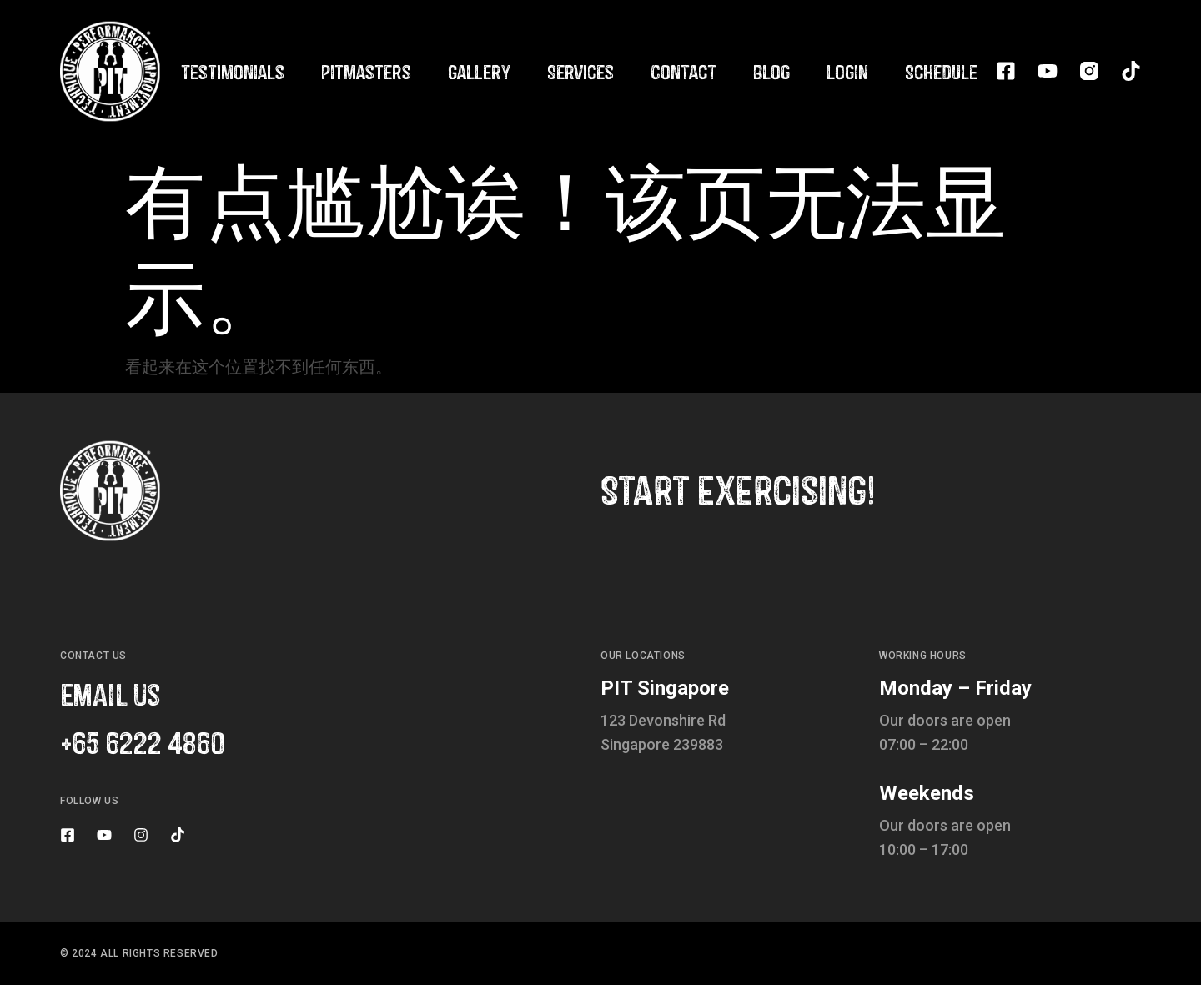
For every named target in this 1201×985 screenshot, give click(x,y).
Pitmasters (366, 71)
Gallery (479, 71)
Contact (683, 71)
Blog (771, 71)
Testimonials (232, 71)
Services (580, 71)
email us (110, 693)
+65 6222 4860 (142, 741)
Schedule (941, 71)
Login (847, 71)
